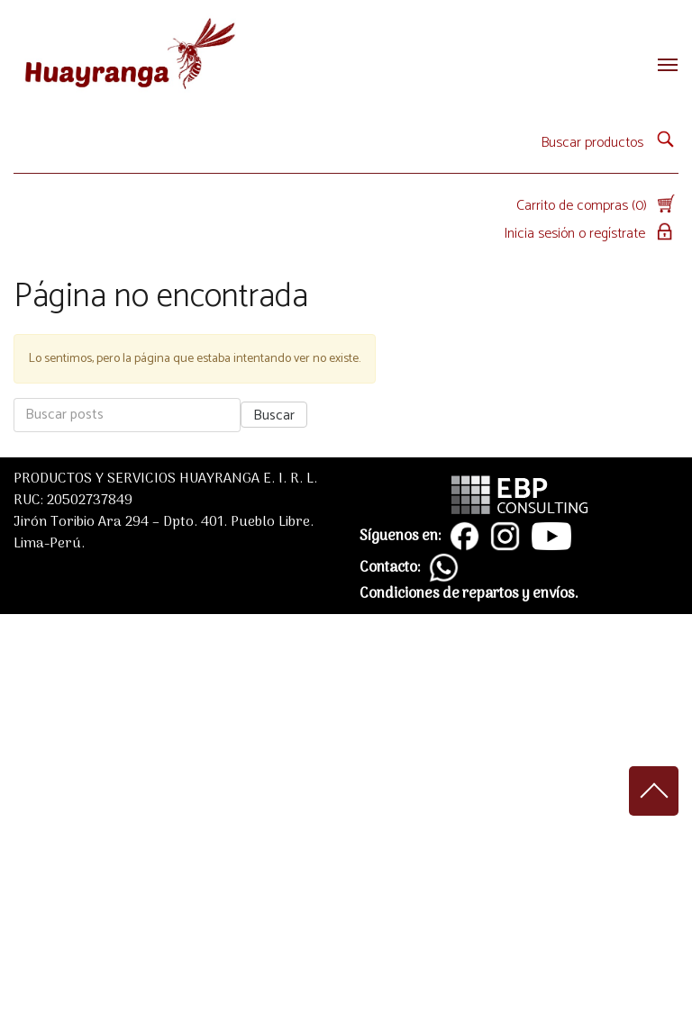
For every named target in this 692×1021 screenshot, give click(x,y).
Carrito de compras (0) (597, 206)
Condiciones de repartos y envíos (467, 594)
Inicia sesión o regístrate (591, 233)
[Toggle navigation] (662, 64)
